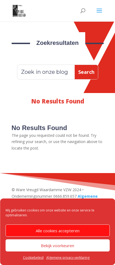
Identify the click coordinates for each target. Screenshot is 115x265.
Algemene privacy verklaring (68, 257)
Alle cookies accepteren (58, 230)
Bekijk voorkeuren (57, 245)
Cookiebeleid (33, 257)
